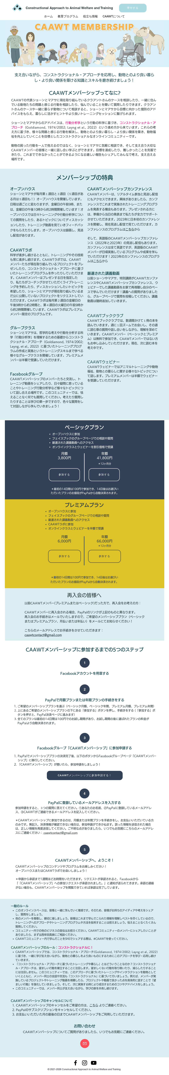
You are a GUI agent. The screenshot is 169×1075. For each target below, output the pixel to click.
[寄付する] (133, 8)
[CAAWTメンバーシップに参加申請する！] (85, 775)
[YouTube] (93, 1062)
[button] (68, 16)
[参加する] (64, 474)
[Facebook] (75, 1062)
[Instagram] (84, 1062)
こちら (97, 261)
